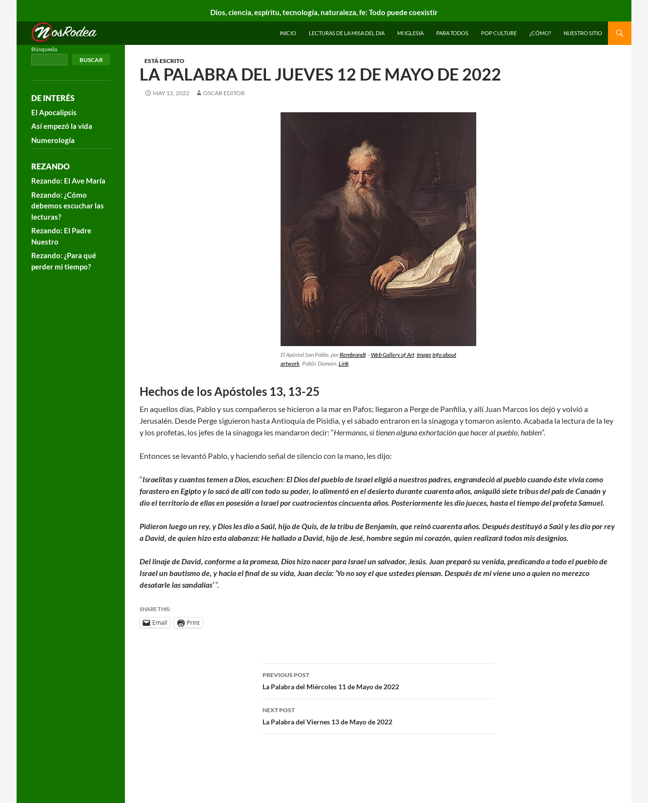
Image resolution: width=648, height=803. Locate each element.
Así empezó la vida (61, 126)
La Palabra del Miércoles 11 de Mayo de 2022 (378, 680)
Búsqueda (44, 49)
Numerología (53, 140)
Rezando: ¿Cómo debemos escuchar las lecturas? (67, 205)
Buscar (91, 59)
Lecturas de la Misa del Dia (347, 33)
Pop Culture (499, 33)
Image (424, 354)
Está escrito (164, 60)
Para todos (452, 33)
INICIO (288, 33)
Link (344, 363)
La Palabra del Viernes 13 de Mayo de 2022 (378, 715)
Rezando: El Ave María (68, 180)
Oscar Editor (224, 93)
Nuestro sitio (583, 33)
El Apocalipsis (54, 112)
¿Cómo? (540, 33)
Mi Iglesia (410, 33)
